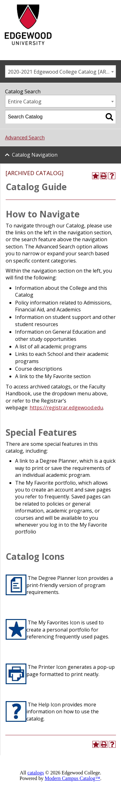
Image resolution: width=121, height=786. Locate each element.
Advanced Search (25, 137)
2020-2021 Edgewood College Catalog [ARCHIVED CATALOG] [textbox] (62, 71)
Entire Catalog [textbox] (24, 101)
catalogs (35, 772)
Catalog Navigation (35, 154)
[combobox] (60, 71)
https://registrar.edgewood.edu (66, 407)
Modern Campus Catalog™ (72, 778)
